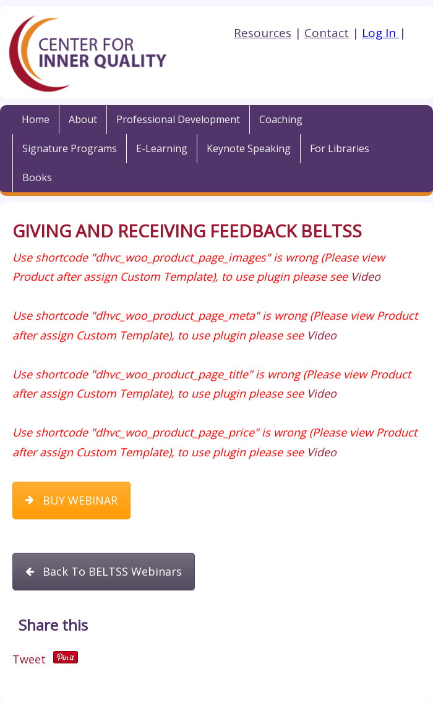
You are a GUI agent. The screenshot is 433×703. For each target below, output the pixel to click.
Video (365, 276)
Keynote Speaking (249, 148)
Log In (379, 33)
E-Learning (161, 148)
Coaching (280, 119)
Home (35, 119)
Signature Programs (69, 148)
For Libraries (339, 148)
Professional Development (178, 119)
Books (37, 177)
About (83, 119)
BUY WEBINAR (71, 500)
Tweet (29, 659)
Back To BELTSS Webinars (103, 571)
